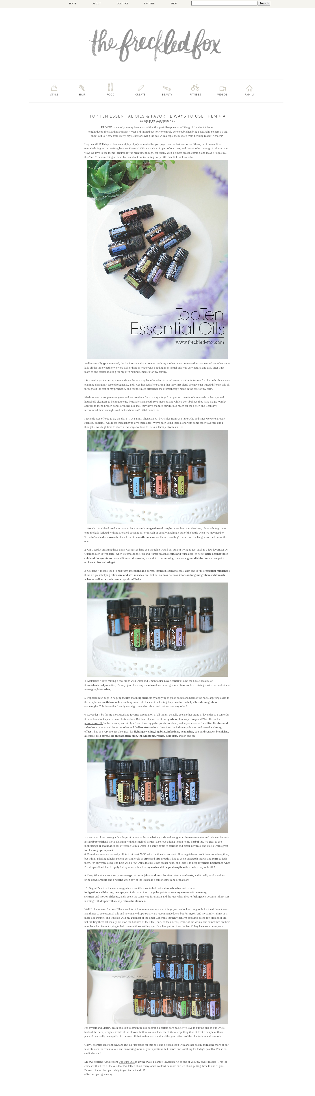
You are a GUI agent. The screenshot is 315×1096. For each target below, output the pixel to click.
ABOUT (96, 3)
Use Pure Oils (185, 418)
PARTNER (149, 3)
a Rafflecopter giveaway (98, 1074)
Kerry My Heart (128, 135)
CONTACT (122, 3)
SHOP (173, 3)
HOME (72, 3)
